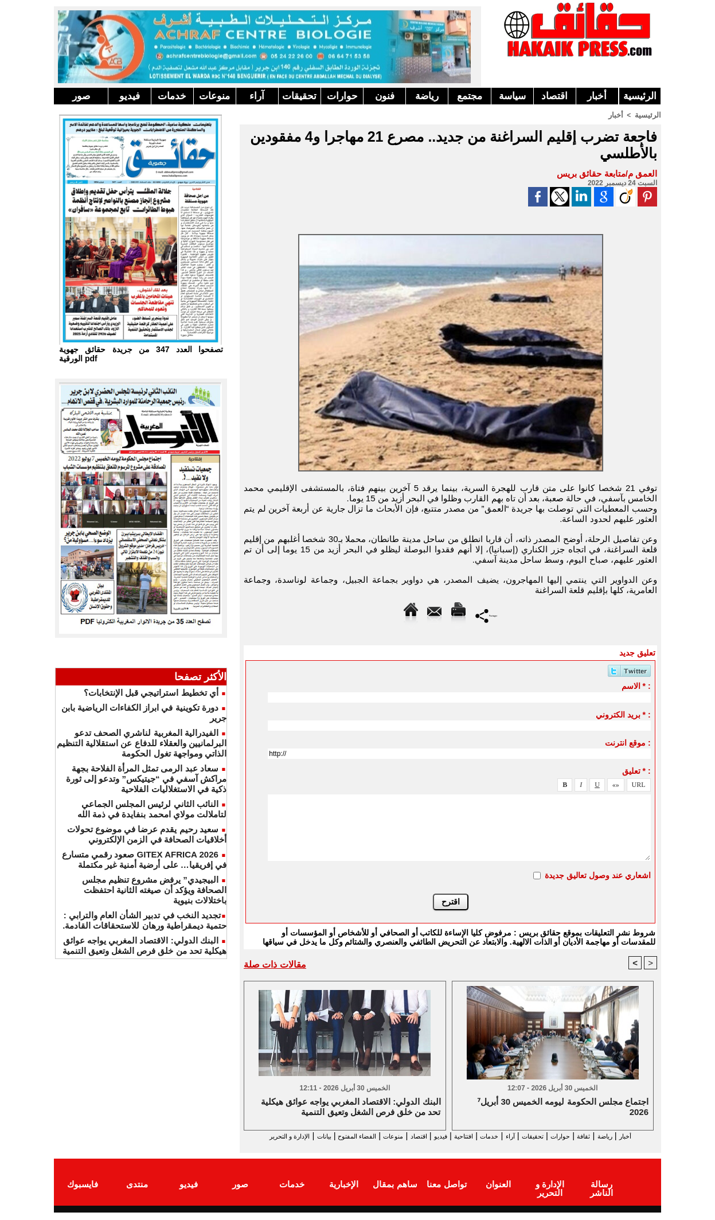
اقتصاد (554, 96)
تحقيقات (299, 96)
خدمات (172, 96)
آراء (256, 96)
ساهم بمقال (395, 1193)
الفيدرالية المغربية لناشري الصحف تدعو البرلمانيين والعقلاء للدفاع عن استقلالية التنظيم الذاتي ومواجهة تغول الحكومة (141, 743)
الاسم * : (636, 685)
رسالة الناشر (601, 1193)
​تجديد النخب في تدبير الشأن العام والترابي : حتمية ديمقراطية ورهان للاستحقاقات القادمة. (144, 920)
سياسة (512, 96)
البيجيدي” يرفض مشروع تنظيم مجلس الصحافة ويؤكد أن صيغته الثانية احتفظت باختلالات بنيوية (154, 890)
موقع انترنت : (627, 742)
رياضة (427, 96)
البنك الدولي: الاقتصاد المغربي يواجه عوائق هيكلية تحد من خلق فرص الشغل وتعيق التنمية (144, 946)
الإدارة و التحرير (448, 1146)
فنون (384, 96)
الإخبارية (343, 1193)
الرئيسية (640, 96)
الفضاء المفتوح (299, 1136)
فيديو (129, 96)
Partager (486, 614)
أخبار (597, 96)
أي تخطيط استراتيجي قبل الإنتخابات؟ (151, 692)
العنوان (498, 1193)
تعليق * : (636, 770)
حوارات (342, 96)
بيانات (256, 1136)
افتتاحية (440, 1136)
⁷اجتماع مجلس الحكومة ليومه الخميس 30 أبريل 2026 (562, 1107)
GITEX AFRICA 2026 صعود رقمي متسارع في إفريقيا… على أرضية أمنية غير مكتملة (144, 859)
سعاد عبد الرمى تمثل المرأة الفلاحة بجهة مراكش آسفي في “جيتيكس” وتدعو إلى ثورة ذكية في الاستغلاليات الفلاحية (146, 778)
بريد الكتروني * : (623, 714)
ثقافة (593, 1136)
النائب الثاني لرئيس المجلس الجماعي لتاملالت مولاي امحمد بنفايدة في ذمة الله (151, 809)
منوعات (214, 96)
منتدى (137, 1193)
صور (81, 96)
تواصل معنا (446, 1193)
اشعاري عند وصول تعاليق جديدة (598, 874)
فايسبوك (82, 1193)
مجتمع (469, 96)
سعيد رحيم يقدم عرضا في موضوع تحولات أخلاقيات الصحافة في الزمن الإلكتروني (146, 834)
